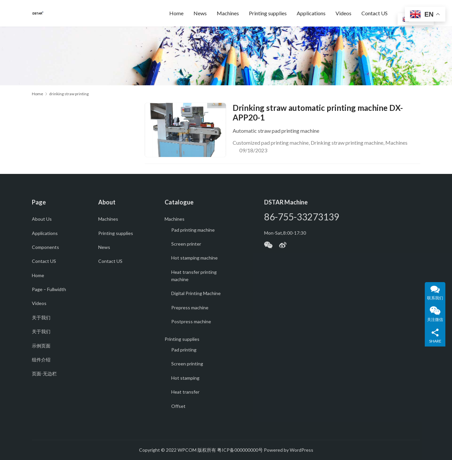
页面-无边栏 (44, 373)
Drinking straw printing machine (347, 142)
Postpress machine (191, 321)
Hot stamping (185, 378)
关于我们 (41, 317)
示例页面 (41, 345)
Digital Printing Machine (196, 293)
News (200, 13)
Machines (228, 13)
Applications (311, 13)
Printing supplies (268, 13)
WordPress (301, 450)
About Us (42, 219)
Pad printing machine (193, 230)
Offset (178, 406)
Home (176, 13)
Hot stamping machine (194, 258)
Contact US (374, 13)
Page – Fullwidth (49, 289)
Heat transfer (185, 392)
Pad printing (183, 349)
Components (45, 247)
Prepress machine (189, 307)
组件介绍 (41, 359)
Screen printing (187, 363)
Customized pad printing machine (271, 142)
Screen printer (186, 244)
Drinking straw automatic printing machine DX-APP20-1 (318, 112)
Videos (343, 13)
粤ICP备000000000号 (240, 450)
